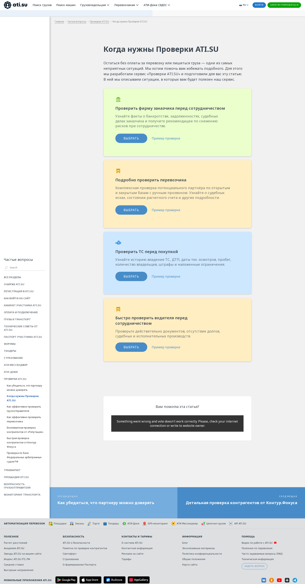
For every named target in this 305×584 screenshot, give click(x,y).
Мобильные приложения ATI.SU (28, 580)
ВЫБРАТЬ (131, 138)
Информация (192, 536)
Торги (93, 524)
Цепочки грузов (213, 524)
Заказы (77, 524)
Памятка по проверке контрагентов (85, 548)
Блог (185, 543)
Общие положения (193, 559)
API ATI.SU (237, 523)
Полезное (11, 536)
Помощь (248, 536)
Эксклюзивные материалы (198, 548)
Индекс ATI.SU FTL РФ (17, 559)
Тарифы (126, 559)
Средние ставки (14, 564)
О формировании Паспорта (79, 564)
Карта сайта (189, 564)
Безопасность (73, 536)
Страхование (71, 559)
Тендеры (111, 524)
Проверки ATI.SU (99, 21)
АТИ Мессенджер (185, 523)
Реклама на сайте (132, 553)
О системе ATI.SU (132, 543)
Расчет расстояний (15, 543)
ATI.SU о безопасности (76, 543)
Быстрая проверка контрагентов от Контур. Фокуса (22, 442)
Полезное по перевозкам (257, 548)
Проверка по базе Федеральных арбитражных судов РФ (24, 457)
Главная (59, 21)
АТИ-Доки (130, 523)
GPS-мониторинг (155, 523)
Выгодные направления (18, 570)
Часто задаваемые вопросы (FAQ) (262, 553)
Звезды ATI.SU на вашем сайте (22, 553)
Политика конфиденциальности (202, 553)
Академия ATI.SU (14, 548)
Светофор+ (70, 553)
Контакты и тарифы (137, 536)
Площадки (58, 524)
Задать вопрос (254, 566)
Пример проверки (166, 138)
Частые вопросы (76, 21)
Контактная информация (137, 548)
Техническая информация (258, 559)
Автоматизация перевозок (24, 523)
